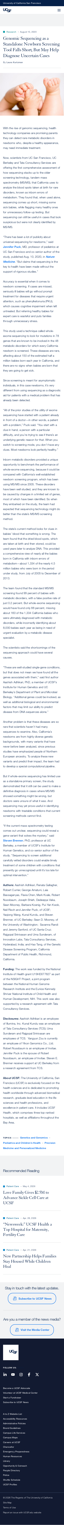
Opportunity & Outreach (15, 1465)
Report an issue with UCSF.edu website (22, 1512)
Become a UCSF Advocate (16, 1388)
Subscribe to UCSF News (35, 1298)
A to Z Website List (12, 1414)
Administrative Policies (14, 1423)
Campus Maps (10, 1437)
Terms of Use (9, 1507)
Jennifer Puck (12, 246)
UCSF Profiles (10, 1484)
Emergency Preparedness (16, 1451)
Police (6, 1475)
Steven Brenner (13, 840)
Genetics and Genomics (34, 1137)
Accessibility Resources (15, 1418)
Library (6, 1461)
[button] (52, 8)
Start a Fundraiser (12, 1397)
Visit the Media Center (35, 1329)
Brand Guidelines (12, 1428)
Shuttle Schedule (11, 1479)
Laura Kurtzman (14, 62)
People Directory (11, 1470)
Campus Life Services (14, 1432)
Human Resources (12, 1456)
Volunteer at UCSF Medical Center (20, 1392)
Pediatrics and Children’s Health (22, 1142)
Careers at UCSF (11, 1442)
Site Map (7, 1502)
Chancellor (8, 1447)
